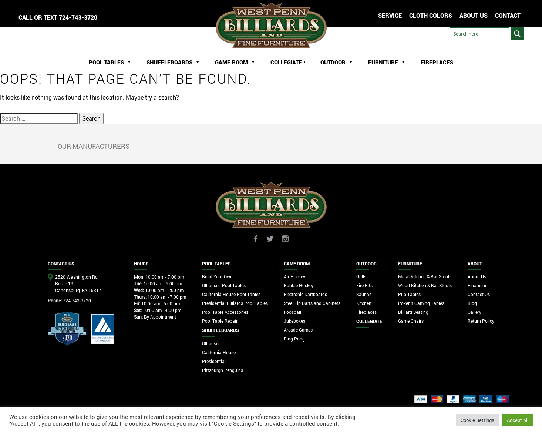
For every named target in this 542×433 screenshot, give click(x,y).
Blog (472, 303)
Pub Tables (409, 294)
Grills (361, 276)
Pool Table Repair (220, 321)
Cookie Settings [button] (477, 420)
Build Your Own (217, 276)
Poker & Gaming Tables (421, 303)
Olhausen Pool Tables (224, 285)
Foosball (292, 312)
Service (390, 15)
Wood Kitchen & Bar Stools (425, 285)
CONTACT (508, 15)
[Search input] (479, 33)
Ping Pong (294, 339)
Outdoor (336, 62)
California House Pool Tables (231, 294)
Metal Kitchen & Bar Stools (424, 276)
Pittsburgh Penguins (222, 370)
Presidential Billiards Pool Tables (235, 303)
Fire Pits (364, 285)
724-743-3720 (78, 17)
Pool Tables (110, 62)
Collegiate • (288, 62)
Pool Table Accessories (225, 312)
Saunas (363, 294)
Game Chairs (411, 321)
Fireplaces (437, 62)
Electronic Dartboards (305, 294)
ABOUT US (473, 15)
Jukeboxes (294, 321)
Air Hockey (294, 276)
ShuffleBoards (173, 62)
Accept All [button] (517, 420)
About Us (477, 276)
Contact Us (479, 294)
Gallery (474, 312)
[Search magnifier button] (517, 33)
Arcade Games (298, 330)
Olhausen (211, 343)
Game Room (235, 62)
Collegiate (369, 321)
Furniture (387, 62)
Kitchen (363, 303)
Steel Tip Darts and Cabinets (312, 303)
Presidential (214, 361)
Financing (478, 285)
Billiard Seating (413, 312)
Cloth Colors (430, 15)
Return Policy (481, 321)
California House (219, 352)
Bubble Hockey (299, 285)
